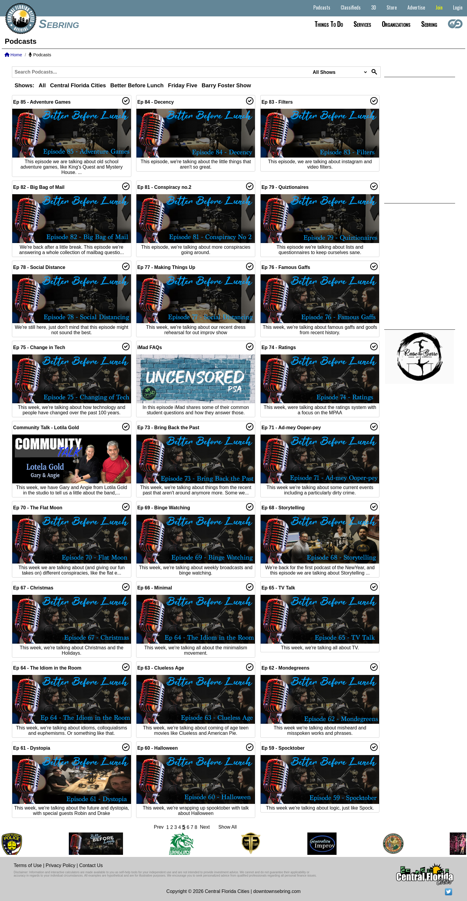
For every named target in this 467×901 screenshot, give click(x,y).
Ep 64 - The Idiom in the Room (47, 667)
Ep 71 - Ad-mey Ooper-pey (291, 427)
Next (205, 827)
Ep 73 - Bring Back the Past (168, 427)
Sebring (59, 23)
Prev (159, 827)
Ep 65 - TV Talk (278, 587)
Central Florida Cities (78, 85)
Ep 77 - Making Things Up (166, 267)
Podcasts (321, 7)
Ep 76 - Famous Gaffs (285, 267)
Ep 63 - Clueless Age (160, 667)
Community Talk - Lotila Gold (46, 427)
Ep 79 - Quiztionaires (285, 187)
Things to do (329, 24)
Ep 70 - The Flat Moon (37, 507)
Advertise (416, 7)
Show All (227, 827)
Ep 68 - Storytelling (283, 507)
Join (439, 7)
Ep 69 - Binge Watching (163, 507)
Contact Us (91, 865)
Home (13, 54)
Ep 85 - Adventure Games (42, 102)
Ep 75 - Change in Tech (39, 347)
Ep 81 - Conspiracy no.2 (164, 187)
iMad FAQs (149, 347)
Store (392, 7)
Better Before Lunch (137, 85)
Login (458, 7)
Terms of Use (28, 865)
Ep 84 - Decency (155, 102)
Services (362, 24)
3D (373, 7)
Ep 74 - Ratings (278, 347)
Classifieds (351, 7)
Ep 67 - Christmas (33, 587)
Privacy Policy (60, 865)
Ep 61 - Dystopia (31, 748)
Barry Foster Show (226, 85)
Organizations (396, 24)
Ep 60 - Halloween (157, 748)
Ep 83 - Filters (277, 102)
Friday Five (182, 85)
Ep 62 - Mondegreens (285, 667)
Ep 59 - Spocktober (283, 748)
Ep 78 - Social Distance (39, 267)
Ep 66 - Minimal (154, 587)
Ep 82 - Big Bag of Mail (38, 187)
